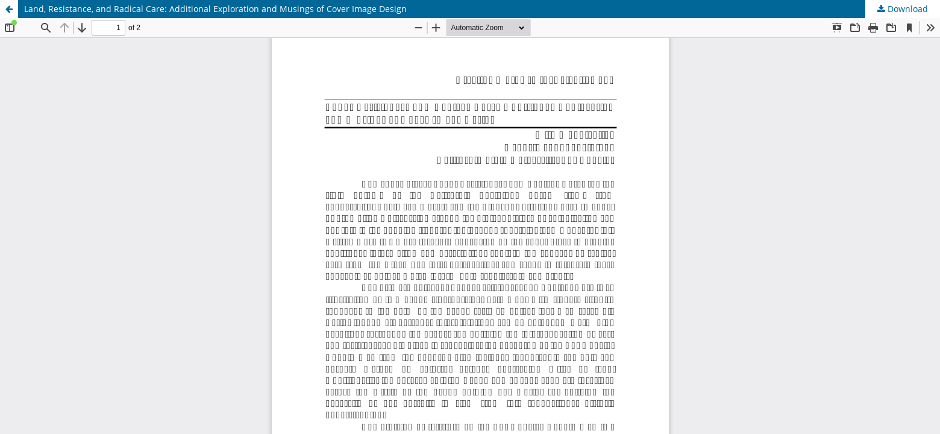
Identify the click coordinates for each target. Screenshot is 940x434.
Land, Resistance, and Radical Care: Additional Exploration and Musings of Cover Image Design (215, 8)
